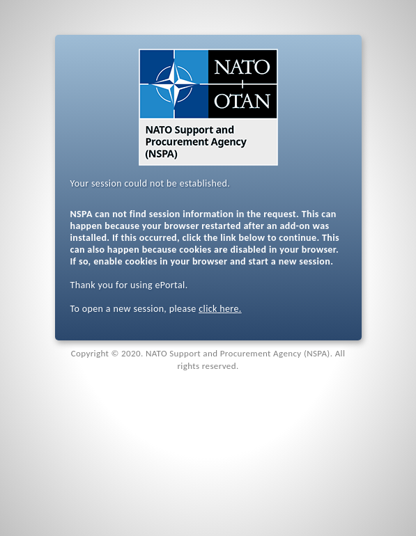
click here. (220, 309)
